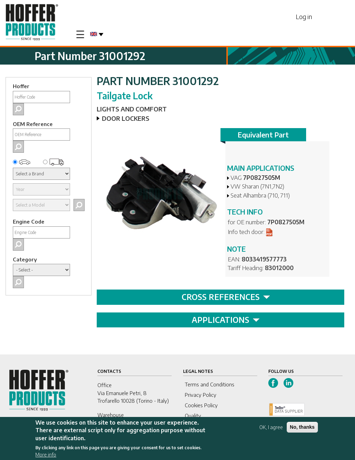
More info (45, 456)
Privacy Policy (200, 395)
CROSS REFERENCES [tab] (226, 297)
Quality (193, 415)
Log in (304, 16)
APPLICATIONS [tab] (226, 320)
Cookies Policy (201, 405)
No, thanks (302, 428)
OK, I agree (271, 429)
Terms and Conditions (209, 384)
